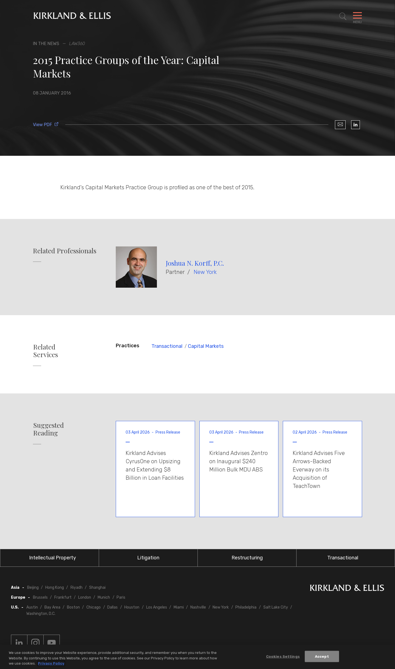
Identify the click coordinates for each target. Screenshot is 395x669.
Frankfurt (63, 597)
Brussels (40, 597)
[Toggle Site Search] (343, 16)
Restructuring (247, 558)
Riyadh (76, 587)
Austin (32, 607)
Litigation (148, 558)
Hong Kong (54, 587)
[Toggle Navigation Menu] (357, 16)
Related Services (45, 351)
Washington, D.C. (40, 613)
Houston (131, 607)
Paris (121, 597)
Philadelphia (245, 607)
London (84, 597)
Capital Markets (206, 346)
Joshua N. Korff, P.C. (195, 263)
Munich (104, 597)
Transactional (166, 346)
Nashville (198, 607)
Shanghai (97, 587)
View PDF (46, 124)
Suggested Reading (48, 429)
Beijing (33, 587)
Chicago (93, 607)
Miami (179, 607)
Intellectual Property (52, 558)
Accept (322, 656)
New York (205, 272)
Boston (73, 607)
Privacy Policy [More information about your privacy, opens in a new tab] (51, 663)
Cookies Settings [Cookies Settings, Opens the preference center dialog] (283, 656)
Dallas (112, 607)
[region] (197, 657)
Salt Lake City (275, 607)
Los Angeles (156, 607)
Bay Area (52, 607)
